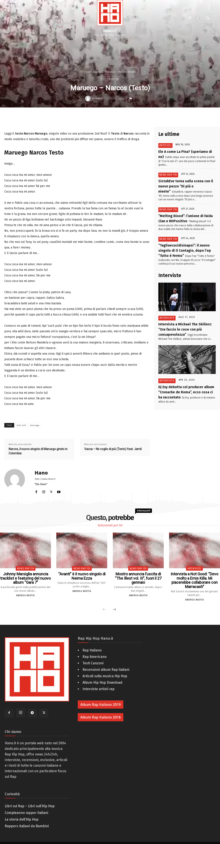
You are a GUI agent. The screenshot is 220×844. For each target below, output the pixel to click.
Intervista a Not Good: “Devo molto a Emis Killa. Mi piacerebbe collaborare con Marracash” (195, 577)
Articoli (164, 145)
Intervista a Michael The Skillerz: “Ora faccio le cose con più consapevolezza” (185, 313)
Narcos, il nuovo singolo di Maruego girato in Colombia (38, 451)
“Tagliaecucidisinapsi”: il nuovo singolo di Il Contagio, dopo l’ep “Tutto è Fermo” (186, 237)
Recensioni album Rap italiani (105, 664)
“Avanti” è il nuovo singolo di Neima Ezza (82, 576)
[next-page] (114, 604)
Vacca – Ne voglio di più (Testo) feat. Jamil (113, 449)
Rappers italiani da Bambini (27, 820)
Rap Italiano (92, 644)
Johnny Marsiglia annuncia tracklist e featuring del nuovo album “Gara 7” (25, 577)
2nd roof (21, 425)
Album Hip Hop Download (102, 677)
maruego (35, 425)
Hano (99, 98)
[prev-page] (104, 604)
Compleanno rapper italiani (26, 807)
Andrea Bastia (25, 594)
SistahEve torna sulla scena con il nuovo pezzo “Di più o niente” (187, 181)
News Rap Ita (166, 173)
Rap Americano (94, 651)
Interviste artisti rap (98, 683)
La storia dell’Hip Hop (21, 814)
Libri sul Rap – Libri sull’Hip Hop (30, 800)
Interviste (166, 303)
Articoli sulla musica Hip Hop (104, 670)
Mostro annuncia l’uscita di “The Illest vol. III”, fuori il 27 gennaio (138, 576)
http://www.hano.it (45, 479)
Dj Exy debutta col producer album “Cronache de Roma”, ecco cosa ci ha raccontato (184, 373)
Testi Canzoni (92, 71)
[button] (207, 18)
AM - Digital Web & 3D (109, 840)
